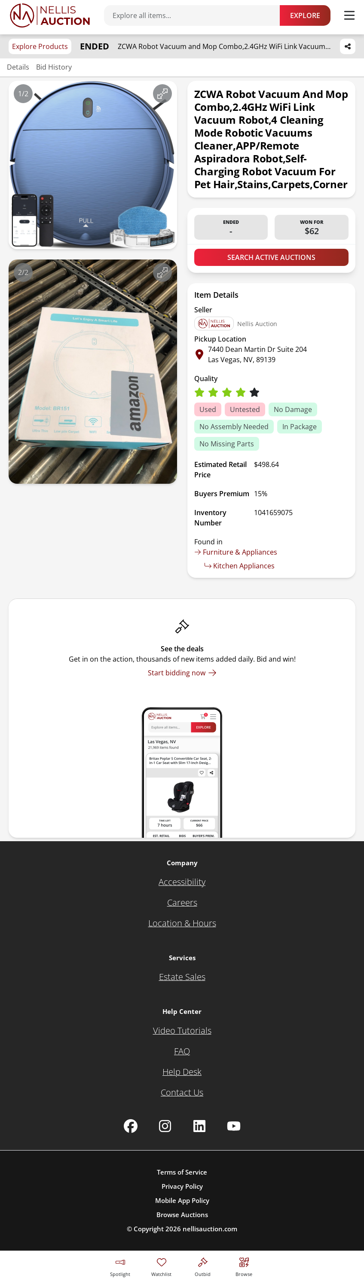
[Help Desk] (182, 1072)
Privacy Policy (182, 1186)
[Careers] (182, 903)
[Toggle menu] (349, 15)
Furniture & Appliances (235, 552)
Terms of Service (182, 1172)
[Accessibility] (182, 882)
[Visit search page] (244, 1266)
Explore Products (40, 46)
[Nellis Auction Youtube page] (234, 1126)
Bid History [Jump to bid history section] (54, 67)
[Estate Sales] (182, 977)
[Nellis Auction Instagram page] (165, 1126)
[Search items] (196, 15)
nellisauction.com (210, 1228)
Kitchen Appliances (240, 566)
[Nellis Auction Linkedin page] (199, 1126)
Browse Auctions (182, 1214)
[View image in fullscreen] (162, 93)
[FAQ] (182, 1051)
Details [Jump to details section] (18, 67)
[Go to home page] (50, 15)
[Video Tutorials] (182, 1031)
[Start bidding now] (182, 673)
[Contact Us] (182, 1093)
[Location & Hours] (182, 923)
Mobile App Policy (182, 1200)
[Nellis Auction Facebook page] (131, 1126)
